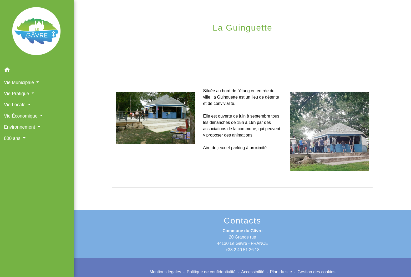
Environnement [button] (20, 127)
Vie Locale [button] (15, 104)
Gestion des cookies (317, 272)
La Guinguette (273, 40)
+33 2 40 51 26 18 (242, 249)
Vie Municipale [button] (19, 82)
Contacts (242, 220)
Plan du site (281, 272)
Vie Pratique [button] (17, 93)
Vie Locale (233, 40)
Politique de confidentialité (211, 272)
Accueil (202, 40)
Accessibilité (252, 272)
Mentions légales (165, 272)
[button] (37, 70)
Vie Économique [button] (21, 116)
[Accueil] (37, 32)
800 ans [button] (13, 138)
